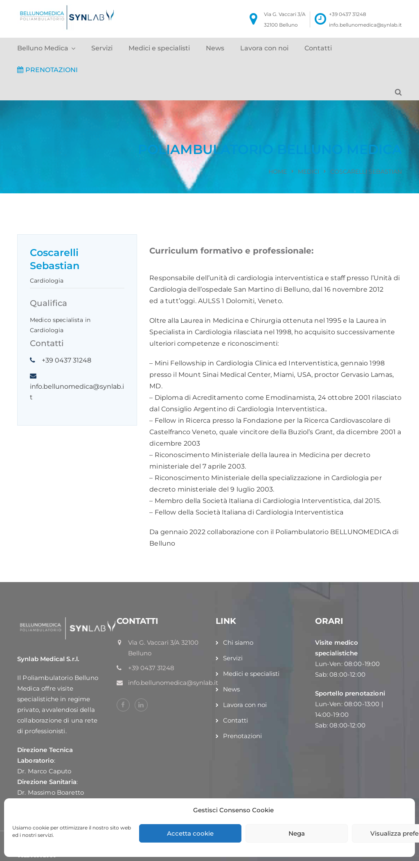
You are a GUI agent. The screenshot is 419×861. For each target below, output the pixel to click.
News (215, 48)
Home (277, 171)
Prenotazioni (242, 736)
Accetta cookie (190, 833)
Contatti (318, 48)
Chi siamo (238, 642)
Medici (308, 171)
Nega (296, 833)
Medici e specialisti (159, 48)
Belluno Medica (42, 48)
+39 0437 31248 (347, 14)
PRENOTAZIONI (47, 70)
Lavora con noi (264, 48)
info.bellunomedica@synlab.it (365, 25)
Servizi (102, 48)
